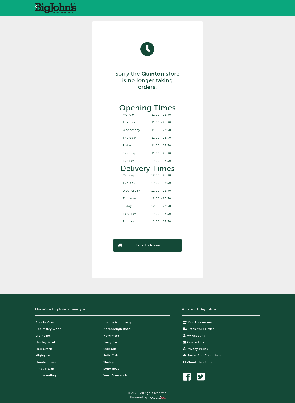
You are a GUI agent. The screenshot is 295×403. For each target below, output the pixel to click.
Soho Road (111, 368)
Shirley (108, 362)
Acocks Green (46, 322)
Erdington (43, 335)
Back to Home (147, 245)
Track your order (198, 329)
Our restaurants (198, 322)
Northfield (111, 335)
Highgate (43, 355)
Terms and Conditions (202, 355)
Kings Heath (45, 368)
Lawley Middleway (117, 322)
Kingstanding (46, 375)
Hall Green (44, 349)
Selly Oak (110, 355)
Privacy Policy (195, 349)
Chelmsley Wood (49, 329)
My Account (194, 335)
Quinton (109, 349)
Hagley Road (45, 342)
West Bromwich (115, 375)
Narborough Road (117, 329)
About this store (198, 362)
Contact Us (193, 342)
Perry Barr (111, 342)
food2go (56, 7)
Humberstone (46, 362)
